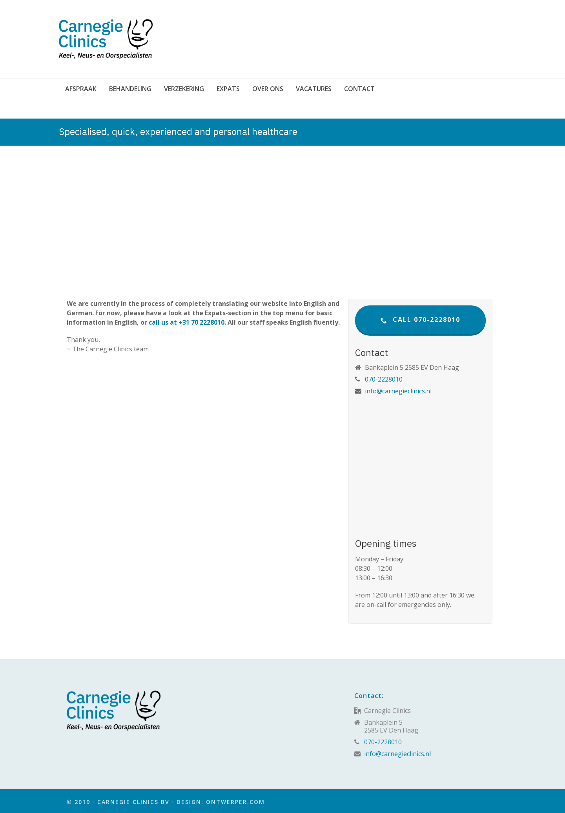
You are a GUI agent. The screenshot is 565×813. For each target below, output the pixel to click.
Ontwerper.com (235, 802)
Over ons (267, 88)
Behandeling (130, 88)
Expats (228, 88)
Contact (359, 88)
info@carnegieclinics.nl (398, 391)
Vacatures (314, 88)
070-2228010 (384, 379)
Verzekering (184, 88)
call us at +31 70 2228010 (186, 322)
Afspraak (81, 88)
